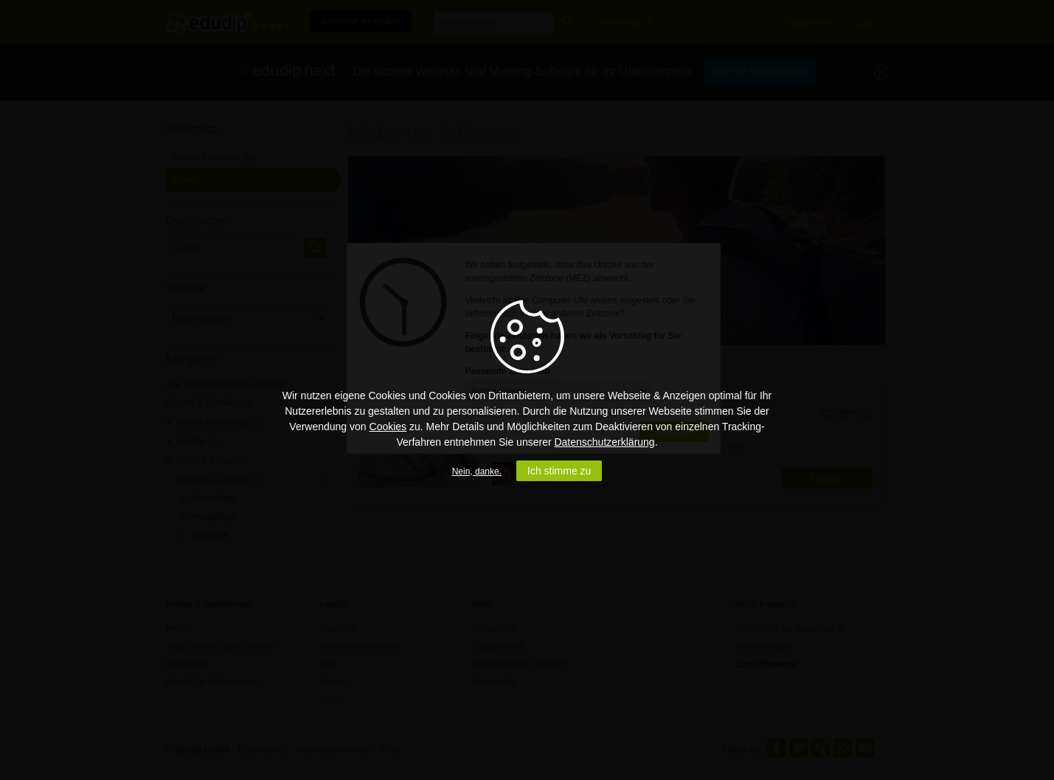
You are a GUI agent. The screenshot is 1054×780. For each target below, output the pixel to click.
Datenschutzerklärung (604, 442)
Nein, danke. (477, 471)
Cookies (388, 426)
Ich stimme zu (559, 471)
